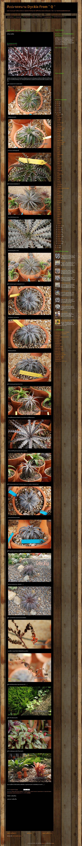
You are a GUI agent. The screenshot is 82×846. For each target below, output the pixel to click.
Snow (58, 133)
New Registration (26, 16)
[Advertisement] (30, 23)
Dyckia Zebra (10, 792)
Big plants (59, 166)
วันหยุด (58, 209)
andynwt (43, 843)
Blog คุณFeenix (58, 343)
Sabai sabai (59, 218)
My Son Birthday (64, 311)
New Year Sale (60, 122)
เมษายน (59, 238)
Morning (59, 145)
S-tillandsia (57, 341)
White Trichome (60, 129)
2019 (58, 105)
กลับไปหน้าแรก (10, 17)
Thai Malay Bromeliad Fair (59, 16)
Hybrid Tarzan (60, 161)
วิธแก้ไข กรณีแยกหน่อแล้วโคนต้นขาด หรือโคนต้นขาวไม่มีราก (67, 320)
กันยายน (59, 229)
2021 (58, 101)
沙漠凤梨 (28, 792)
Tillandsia (59, 158)
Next (58, 147)
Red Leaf (59, 131)
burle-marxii (59, 200)
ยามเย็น (59, 119)
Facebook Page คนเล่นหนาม (61, 361)
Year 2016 (59, 117)
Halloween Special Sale (65, 283)
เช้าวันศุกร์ (59, 212)
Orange (58, 138)
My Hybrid (59, 202)
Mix (58, 172)
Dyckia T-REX (27, 791)
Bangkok (59, 168)
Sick (58, 179)
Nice (58, 205)
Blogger (52, 843)
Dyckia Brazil (57, 335)
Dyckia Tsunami (34, 791)
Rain (58, 156)
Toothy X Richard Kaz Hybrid (63, 188)
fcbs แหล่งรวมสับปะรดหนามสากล (62, 336)
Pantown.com (58, 351)
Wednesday (59, 170)
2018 (58, 107)
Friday (62, 276)
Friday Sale (63, 261)
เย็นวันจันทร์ (59, 126)
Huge (58, 163)
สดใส (58, 216)
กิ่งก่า (58, 149)
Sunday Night (60, 154)
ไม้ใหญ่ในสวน (60, 174)
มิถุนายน (59, 234)
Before (58, 152)
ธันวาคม (59, 114)
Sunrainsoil (57, 338)
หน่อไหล (59, 211)
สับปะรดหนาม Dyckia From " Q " (31, 7)
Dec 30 (58, 120)
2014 (58, 245)
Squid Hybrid (60, 191)
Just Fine (59, 182)
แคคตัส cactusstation (59, 357)
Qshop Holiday (60, 143)
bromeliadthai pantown (59, 353)
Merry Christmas (60, 136)
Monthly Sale (63, 269)
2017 (58, 108)
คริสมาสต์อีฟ (60, 140)
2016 (58, 110)
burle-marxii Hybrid (61, 142)
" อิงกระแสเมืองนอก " (65, 291)
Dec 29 (58, 124)
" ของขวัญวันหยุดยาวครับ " (66, 304)
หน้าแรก (29, 833)
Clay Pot (59, 177)
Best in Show (39, 16)
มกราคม (59, 243)
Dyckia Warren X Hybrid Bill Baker (44, 791)
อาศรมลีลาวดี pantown (59, 356)
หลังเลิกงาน (59, 214)
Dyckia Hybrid (60, 197)
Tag (58, 189)
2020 (58, 103)
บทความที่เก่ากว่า (47, 833)
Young (58, 151)
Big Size (59, 181)
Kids (58, 115)
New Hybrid (59, 184)
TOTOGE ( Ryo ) (58, 340)
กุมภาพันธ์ (60, 241)
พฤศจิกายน (60, 225)
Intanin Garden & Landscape (61, 333)
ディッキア (24, 792)
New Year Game (64, 298)
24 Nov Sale (63, 254)
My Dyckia (59, 165)
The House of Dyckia (59, 349)
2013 (58, 247)
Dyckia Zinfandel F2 (17, 792)
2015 (58, 112)
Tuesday (59, 223)
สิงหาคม (59, 231)
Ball (58, 193)
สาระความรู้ (18, 17)
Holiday (58, 135)
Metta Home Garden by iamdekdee (62, 332)
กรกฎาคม (60, 232)
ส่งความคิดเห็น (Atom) (17, 836)
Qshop (33, 16)
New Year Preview (61, 128)
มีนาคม (59, 240)
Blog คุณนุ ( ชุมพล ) (59, 346)
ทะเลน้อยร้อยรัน (47, 17)
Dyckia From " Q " (13, 44)
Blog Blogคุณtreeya (59, 348)
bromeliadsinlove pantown (60, 354)
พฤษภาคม (60, 236)
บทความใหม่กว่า (11, 833)
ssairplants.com (58, 359)
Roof (58, 175)
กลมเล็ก (58, 207)
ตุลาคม (59, 227)
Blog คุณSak (57, 345)
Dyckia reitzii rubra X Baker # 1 (18, 791)
